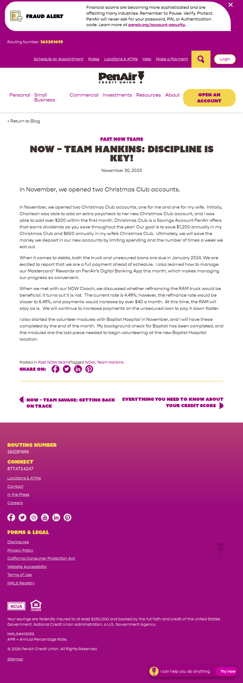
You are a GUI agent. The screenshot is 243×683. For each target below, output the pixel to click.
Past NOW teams (121, 139)
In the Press (18, 494)
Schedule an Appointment (58, 59)
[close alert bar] (230, 4)
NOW (90, 362)
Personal (20, 95)
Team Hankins (110, 362)
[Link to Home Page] (121, 78)
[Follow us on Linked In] (56, 520)
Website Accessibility (27, 566)
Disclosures (18, 542)
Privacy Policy (20, 550)
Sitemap (15, 659)
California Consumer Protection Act (41, 558)
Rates (93, 59)
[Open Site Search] (200, 59)
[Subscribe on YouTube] (45, 520)
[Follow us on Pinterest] (67, 520)
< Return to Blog (23, 121)
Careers (15, 503)
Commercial (84, 95)
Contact (15, 486)
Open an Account (209, 98)
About (172, 95)
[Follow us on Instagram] (34, 520)
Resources (148, 95)
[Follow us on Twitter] (22, 520)
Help (147, 59)
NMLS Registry (21, 583)
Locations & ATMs (121, 59)
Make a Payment (172, 59)
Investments (117, 95)
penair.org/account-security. (157, 24)
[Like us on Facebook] (11, 520)
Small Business (44, 98)
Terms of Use (19, 574)
